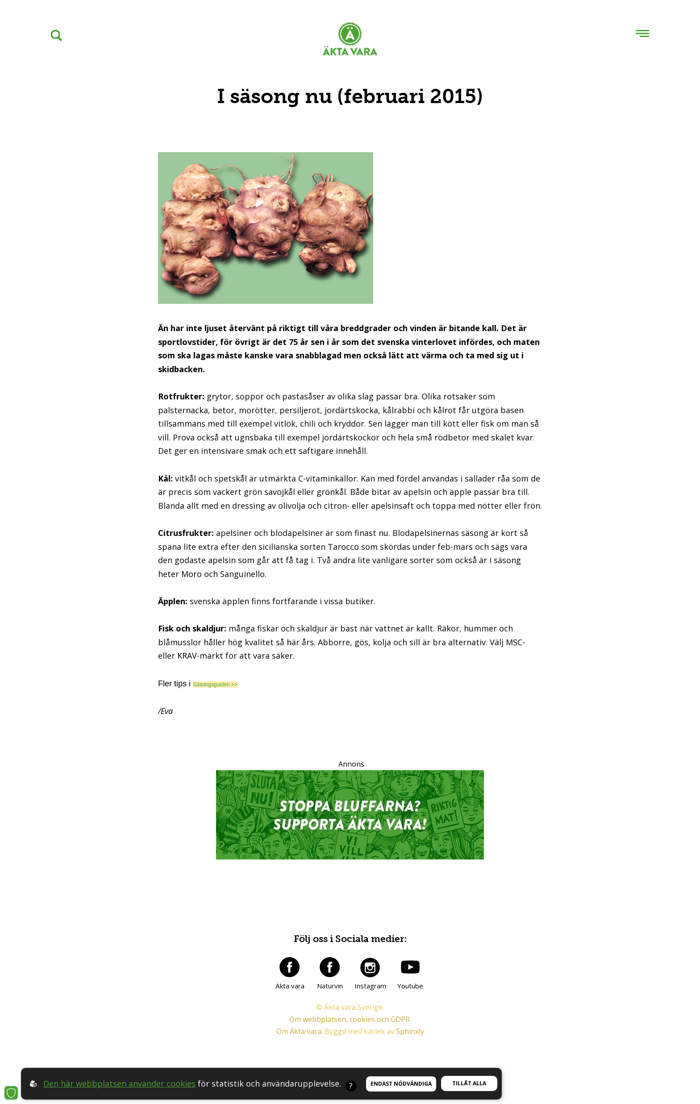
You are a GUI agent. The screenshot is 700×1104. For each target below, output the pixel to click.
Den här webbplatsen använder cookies (119, 1083)
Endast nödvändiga (401, 1083)
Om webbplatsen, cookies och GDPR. (350, 1019)
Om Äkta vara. (299, 1031)
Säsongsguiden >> (215, 684)
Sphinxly (410, 1031)
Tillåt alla (469, 1083)
